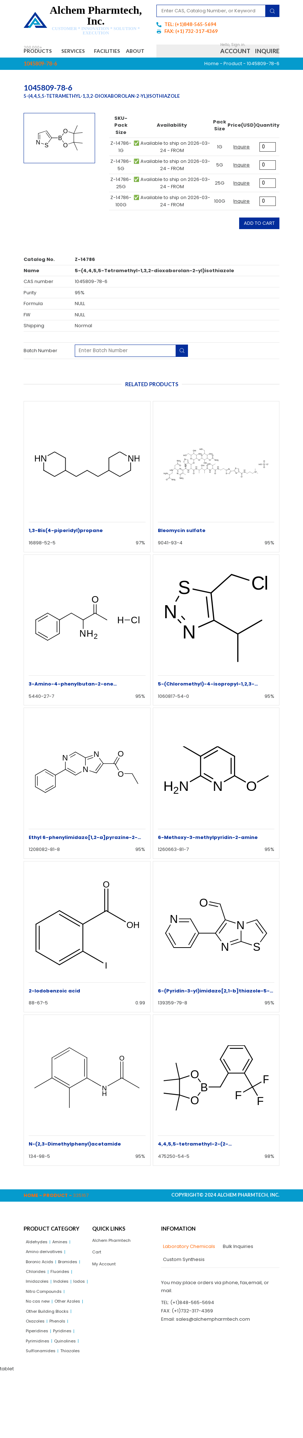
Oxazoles (37, 1371)
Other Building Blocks (50, 1360)
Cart (97, 1271)
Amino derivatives (47, 1271)
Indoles (34, 1315)
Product (233, 80)
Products (42, 52)
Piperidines (39, 1382)
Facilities (124, 52)
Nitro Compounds (46, 1326)
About (39, 67)
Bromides (37, 1293)
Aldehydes (38, 1260)
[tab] (188, 1264)
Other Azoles (41, 1349)
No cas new (39, 1337)
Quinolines (70, 1393)
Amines (65, 1260)
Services (84, 52)
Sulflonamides (43, 1404)
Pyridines (67, 1382)
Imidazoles (65, 1304)
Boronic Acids (42, 1282)
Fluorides (36, 1304)
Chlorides (64, 1293)
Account (235, 59)
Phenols (62, 1371)
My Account (105, 1284)
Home (211, 80)
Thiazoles (37, 1415)
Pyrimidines (39, 1393)
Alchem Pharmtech (115, 1258)
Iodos (54, 1315)
